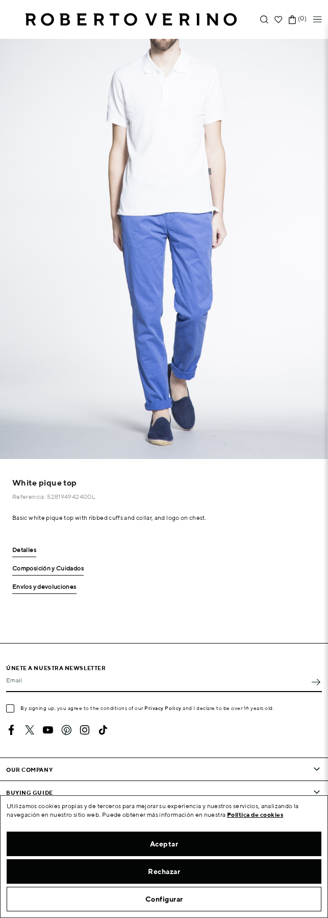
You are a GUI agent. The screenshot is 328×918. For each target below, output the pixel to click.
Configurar (164, 899)
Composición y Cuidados (48, 568)
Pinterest (66, 730)
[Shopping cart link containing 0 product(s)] (292, 19)
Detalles (24, 550)
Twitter (29, 730)
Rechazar (164, 871)
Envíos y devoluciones (44, 587)
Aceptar (164, 844)
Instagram (85, 730)
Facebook (11, 730)
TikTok (103, 730)
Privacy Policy (163, 708)
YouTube (48, 730)
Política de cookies (255, 814)
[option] (164, 249)
